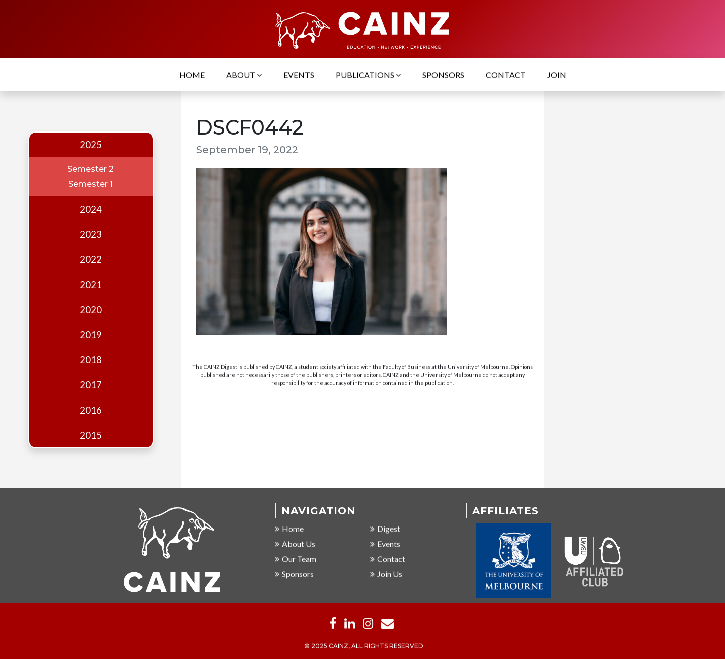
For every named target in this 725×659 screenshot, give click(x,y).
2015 (91, 435)
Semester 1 (90, 184)
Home (192, 75)
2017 (91, 384)
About (244, 75)
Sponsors (443, 75)
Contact (506, 75)
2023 (91, 234)
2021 (91, 284)
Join (556, 75)
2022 (91, 259)
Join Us (386, 574)
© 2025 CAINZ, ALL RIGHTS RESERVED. (364, 646)
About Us (295, 544)
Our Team (295, 559)
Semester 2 (90, 169)
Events (298, 75)
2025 (91, 144)
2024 (91, 209)
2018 (91, 359)
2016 (91, 410)
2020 (91, 309)
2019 (91, 334)
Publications (368, 75)
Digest (385, 529)
